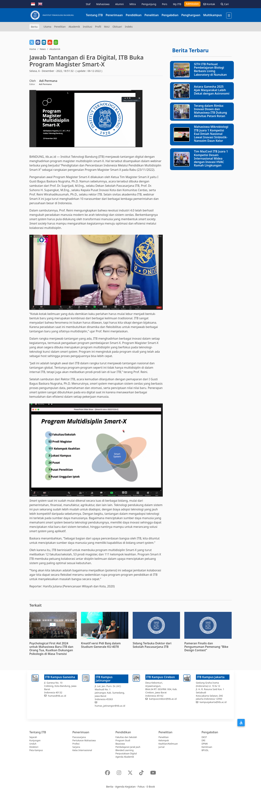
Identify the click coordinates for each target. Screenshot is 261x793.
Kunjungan (35, 740)
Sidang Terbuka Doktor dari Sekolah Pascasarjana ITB (152, 645)
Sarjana (76, 747)
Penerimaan (114, 15)
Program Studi (122, 740)
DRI (203, 740)
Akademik (74, 26)
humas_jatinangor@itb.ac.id (110, 705)
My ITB (177, 4)
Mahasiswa (102, 4)
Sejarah (33, 737)
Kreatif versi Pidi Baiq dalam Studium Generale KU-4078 (101, 645)
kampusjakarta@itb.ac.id (213, 702)
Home (32, 49)
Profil (98, 26)
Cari (225, 4)
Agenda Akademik (124, 756)
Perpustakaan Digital (126, 753)
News (43, 49)
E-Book (151, 786)
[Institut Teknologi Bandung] (52, 15)
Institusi (87, 26)
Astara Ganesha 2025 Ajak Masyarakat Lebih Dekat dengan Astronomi (211, 90)
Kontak (209, 4)
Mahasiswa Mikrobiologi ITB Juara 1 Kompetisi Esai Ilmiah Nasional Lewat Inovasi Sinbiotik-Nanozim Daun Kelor (211, 134)
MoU (107, 26)
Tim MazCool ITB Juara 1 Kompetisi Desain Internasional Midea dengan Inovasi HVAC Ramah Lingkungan (211, 158)
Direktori (33, 747)
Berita (109, 786)
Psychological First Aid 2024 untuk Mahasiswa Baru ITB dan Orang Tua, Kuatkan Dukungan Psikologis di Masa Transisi (51, 648)
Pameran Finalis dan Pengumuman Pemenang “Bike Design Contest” (206, 646)
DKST (204, 737)
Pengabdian (169, 15)
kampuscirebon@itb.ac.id (163, 698)
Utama (47, 26)
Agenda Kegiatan (125, 786)
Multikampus (212, 15)
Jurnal (162, 747)
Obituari (117, 26)
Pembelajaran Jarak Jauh (127, 747)
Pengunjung (149, 4)
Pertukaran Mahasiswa (84, 740)
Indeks (129, 26)
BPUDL (205, 750)
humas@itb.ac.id (57, 695)
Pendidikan (134, 15)
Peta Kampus (36, 750)
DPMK (205, 743)
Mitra (132, 4)
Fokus (141, 786)
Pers (164, 4)
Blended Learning (124, 750)
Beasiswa (120, 743)
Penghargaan (190, 15)
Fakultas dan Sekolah (126, 737)
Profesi (76, 743)
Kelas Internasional (82, 750)
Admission (192, 3)
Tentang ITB (94, 15)
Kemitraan (207, 747)
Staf (88, 4)
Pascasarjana (79, 737)
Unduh (32, 743)
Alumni (119, 4)
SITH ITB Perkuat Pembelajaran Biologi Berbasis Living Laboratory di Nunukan (210, 69)
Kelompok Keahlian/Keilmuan (168, 742)
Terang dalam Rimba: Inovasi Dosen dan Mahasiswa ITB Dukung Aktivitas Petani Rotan (210, 111)
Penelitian (151, 15)
